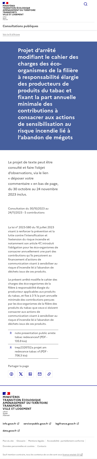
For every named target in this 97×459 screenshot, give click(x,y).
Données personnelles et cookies (18, 446)
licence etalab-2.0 (71, 454)
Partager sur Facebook (11, 374)
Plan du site (8, 440)
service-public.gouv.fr (36, 423)
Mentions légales (36, 440)
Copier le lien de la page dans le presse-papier (49, 374)
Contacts (41, 446)
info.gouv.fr (9, 423)
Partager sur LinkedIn (30, 374)
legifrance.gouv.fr (65, 423)
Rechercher (85, 4)
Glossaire (20, 440)
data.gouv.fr (10, 431)
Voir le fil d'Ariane (11, 34)
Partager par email (39, 374)
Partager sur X (20, 374)
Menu (92, 4)
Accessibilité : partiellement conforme (65, 440)
